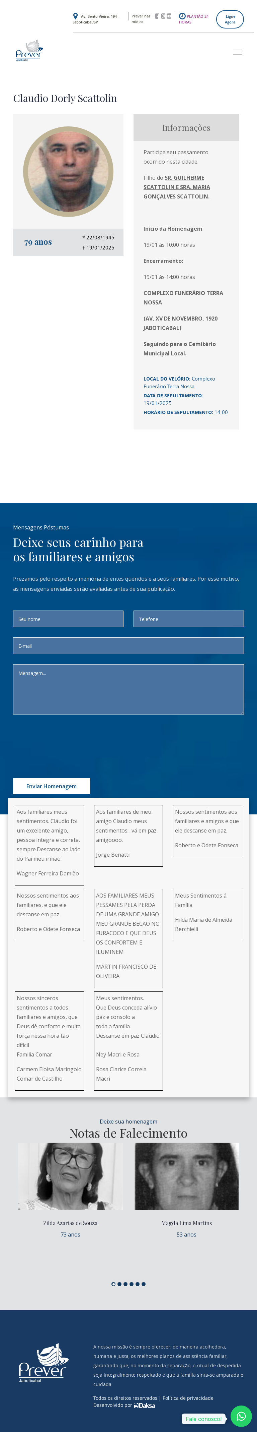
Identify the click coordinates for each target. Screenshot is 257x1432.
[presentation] (79, 738)
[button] (234, 49)
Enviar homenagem (51, 786)
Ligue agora (230, 19)
